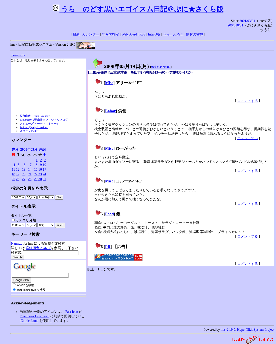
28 (29, 179)
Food (109, 214)
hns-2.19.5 (228, 329)
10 (44, 165)
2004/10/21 (235, 25)
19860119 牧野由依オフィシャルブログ (44, 119)
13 (23, 169)
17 (44, 169)
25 (13, 179)
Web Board (129, 34)
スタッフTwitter (29, 131)
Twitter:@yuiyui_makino (34, 127)
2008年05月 (28, 149)
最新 (76, 34)
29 (35, 179)
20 (23, 174)
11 (13, 169)
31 (44, 179)
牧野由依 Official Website (35, 115)
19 (17, 174)
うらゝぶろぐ (173, 34)
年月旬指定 (110, 34)
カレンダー (90, 34)
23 (40, 174)
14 (29, 169)
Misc (109, 82)
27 (23, 179)
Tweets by (18, 55)
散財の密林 (194, 34)
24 (44, 174)
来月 (42, 149)
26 (17, 179)
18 (13, 174)
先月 (15, 149)
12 (17, 169)
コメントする (247, 101)
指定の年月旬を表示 (29, 188)
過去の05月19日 (161, 67)
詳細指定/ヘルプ (38, 248)
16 (40, 169)
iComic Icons (29, 320)
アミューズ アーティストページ (39, 123)
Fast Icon (71, 311)
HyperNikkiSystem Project (255, 329)
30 (40, 179)
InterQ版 (154, 34)
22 (35, 174)
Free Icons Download (34, 316)
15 (35, 169)
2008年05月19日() (120, 66)
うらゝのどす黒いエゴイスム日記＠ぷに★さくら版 (138, 9)
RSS (142, 34)
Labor (110, 111)
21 (29, 174)
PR (108, 246)
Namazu (16, 243)
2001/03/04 (247, 21)
